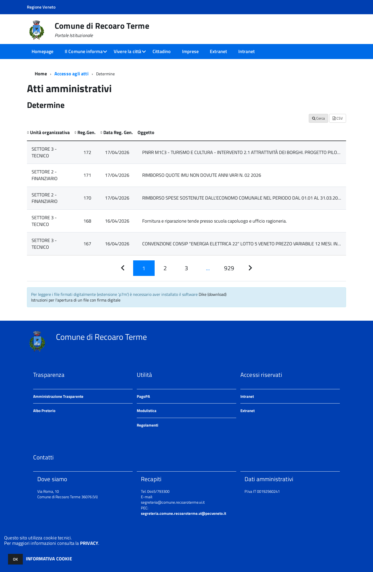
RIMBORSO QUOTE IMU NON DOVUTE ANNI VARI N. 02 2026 (201, 175)
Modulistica (146, 411)
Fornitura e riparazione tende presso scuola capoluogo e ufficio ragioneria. (214, 220)
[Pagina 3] (186, 268)
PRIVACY (89, 543)
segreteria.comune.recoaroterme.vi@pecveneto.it (183, 513)
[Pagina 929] (229, 268)
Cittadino (162, 51)
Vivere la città (127, 51)
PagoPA (143, 396)
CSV (338, 118)
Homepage (42, 51)
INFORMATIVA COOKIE (49, 558)
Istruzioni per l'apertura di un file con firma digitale (75, 300)
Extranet (218, 51)
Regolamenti (147, 425)
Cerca (318, 118)
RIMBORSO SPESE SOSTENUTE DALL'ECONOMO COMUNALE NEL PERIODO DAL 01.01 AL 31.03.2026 (242, 197)
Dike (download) (212, 294)
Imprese (190, 51)
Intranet (246, 51)
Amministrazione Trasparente (58, 396)
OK (15, 559)
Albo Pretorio (44, 411)
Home (41, 73)
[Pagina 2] (165, 268)
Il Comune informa (84, 51)
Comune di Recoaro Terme (102, 29)
